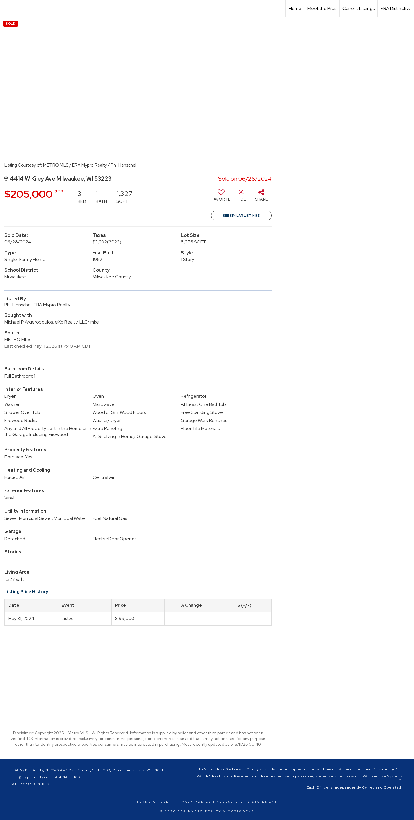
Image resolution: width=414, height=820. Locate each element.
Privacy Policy (193, 802)
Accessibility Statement (247, 802)
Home (295, 8)
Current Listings (358, 8)
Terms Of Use (153, 802)
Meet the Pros (321, 8)
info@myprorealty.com (32, 777)
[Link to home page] (7, 8)
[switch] (221, 197)
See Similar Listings (241, 216)
